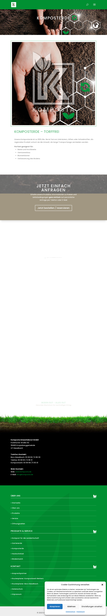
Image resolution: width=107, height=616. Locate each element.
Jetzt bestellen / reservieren (53, 210)
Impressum (81, 612)
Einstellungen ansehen (92, 606)
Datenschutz (70, 612)
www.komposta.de (23, 472)
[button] (102, 585)
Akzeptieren (55, 606)
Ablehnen (71, 606)
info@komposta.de (25, 474)
